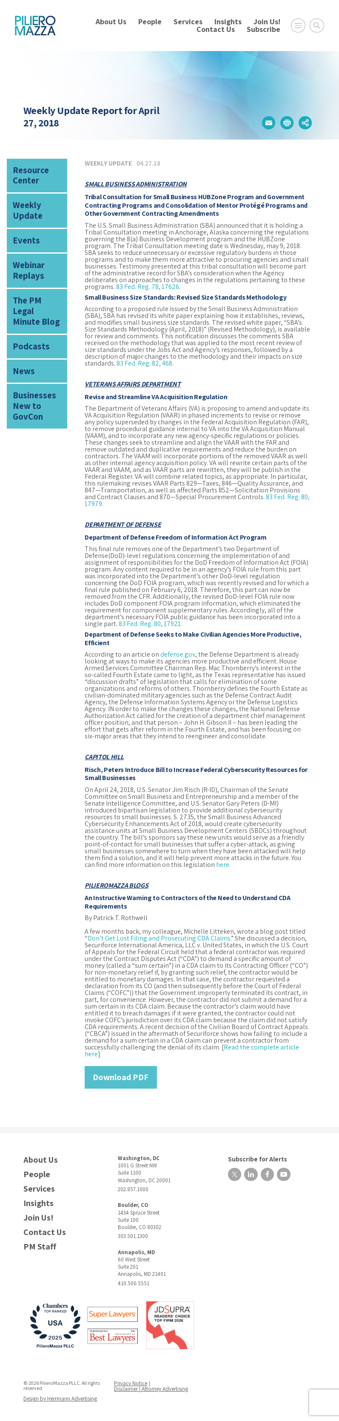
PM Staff (39, 1246)
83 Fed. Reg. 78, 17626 (147, 286)
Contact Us (216, 29)
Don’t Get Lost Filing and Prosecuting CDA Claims (159, 937)
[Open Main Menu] (298, 25)
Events (23, 221)
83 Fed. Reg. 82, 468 (144, 362)
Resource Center (27, 173)
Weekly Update (36, 199)
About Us (111, 21)
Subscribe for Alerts (252, 1157)
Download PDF (120, 1076)
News (21, 326)
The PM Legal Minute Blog (33, 278)
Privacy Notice (132, 1382)
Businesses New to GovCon (38, 352)
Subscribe (263, 29)
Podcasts (27, 304)
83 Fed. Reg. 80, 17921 (150, 623)
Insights (228, 21)
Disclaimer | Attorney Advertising (151, 1387)
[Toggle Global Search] (317, 25)
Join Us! (267, 21)
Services (188, 21)
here (222, 864)
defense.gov (177, 653)
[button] (268, 123)
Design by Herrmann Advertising (58, 1397)
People (150, 21)
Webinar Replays (25, 247)
